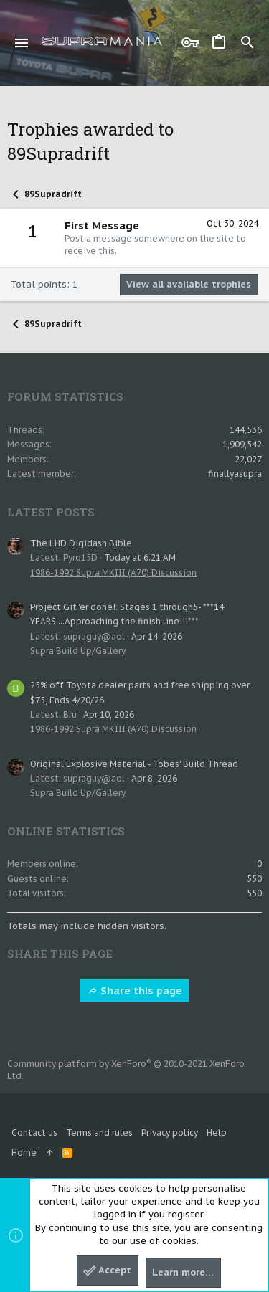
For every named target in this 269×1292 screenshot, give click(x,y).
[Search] (247, 43)
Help (217, 1132)
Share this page (135, 990)
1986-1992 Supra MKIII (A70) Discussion (113, 572)
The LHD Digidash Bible (81, 543)
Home (24, 1152)
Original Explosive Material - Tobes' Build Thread (134, 764)
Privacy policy (169, 1132)
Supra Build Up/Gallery (78, 650)
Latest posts (51, 512)
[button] (22, 43)
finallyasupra (235, 473)
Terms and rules (99, 1132)
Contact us (34, 1132)
